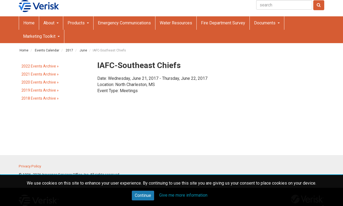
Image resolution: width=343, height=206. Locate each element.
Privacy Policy (30, 166)
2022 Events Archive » (40, 66)
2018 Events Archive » (40, 98)
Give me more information (183, 195)
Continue (143, 195)
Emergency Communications (124, 22)
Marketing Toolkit (40, 36)
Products (77, 22)
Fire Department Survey (223, 22)
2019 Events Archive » (40, 90)
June (83, 50)
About (49, 22)
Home (29, 22)
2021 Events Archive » (40, 74)
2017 (69, 50)
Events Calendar (47, 50)
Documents (265, 22)
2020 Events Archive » (40, 82)
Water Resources (176, 22)
